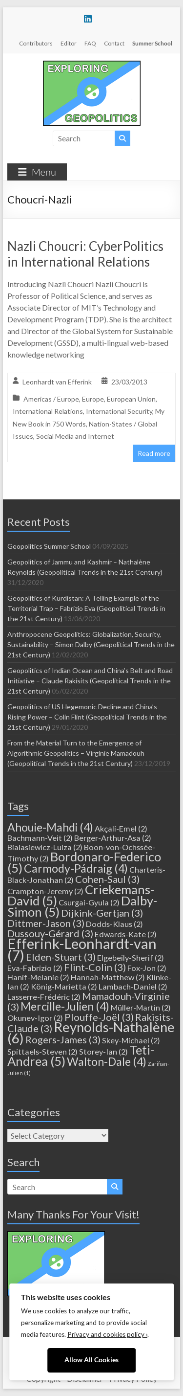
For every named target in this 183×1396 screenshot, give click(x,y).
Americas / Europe (51, 399)
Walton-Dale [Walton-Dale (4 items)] (106, 1061)
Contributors (36, 43)
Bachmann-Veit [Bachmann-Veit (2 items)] (40, 837)
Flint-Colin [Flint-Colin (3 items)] (95, 967)
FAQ (90, 43)
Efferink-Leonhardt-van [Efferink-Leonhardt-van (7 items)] (82, 949)
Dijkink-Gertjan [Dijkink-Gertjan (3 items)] (102, 913)
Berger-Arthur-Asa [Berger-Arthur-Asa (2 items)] (112, 837)
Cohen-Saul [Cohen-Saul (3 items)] (107, 879)
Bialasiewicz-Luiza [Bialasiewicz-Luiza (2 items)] (44, 847)
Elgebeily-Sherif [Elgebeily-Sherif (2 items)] (130, 957)
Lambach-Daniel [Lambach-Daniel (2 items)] (133, 986)
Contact (114, 43)
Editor (69, 43)
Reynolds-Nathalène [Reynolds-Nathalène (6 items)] (91, 1032)
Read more (154, 453)
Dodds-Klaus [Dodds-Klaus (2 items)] (114, 923)
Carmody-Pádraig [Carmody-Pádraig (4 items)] (76, 868)
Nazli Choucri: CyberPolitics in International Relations (85, 254)
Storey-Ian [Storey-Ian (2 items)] (103, 1051)
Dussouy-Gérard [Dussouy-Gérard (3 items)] (50, 933)
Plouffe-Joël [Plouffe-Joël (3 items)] (99, 1017)
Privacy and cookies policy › (107, 1334)
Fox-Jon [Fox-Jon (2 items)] (146, 967)
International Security (119, 411)
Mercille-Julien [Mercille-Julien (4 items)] (64, 1006)
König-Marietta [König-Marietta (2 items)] (64, 986)
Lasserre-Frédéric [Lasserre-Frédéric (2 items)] (44, 996)
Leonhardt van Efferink (57, 382)
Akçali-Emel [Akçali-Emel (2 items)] (121, 828)
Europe (93, 399)
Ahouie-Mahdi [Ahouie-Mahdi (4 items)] (50, 827)
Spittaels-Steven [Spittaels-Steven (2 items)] (42, 1051)
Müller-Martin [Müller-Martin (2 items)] (141, 1007)
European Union (131, 399)
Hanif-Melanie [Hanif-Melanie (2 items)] (38, 977)
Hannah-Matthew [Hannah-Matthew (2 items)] (108, 977)
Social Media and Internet (75, 436)
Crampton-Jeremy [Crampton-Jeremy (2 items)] (45, 891)
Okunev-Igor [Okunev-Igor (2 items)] (35, 1017)
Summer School (152, 43)
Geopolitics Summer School (49, 546)
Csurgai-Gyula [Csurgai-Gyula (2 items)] (89, 902)
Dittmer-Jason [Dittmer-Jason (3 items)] (45, 923)
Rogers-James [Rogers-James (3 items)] (63, 1039)
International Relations (48, 411)
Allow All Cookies (91, 1360)
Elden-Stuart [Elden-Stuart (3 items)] (61, 957)
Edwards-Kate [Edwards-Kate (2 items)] (126, 934)
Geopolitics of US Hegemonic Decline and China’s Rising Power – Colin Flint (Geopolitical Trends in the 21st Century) (87, 716)
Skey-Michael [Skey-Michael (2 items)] (131, 1040)
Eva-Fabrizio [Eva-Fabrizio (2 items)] (34, 967)
